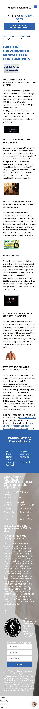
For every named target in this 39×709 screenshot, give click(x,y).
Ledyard (23, 451)
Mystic (9, 454)
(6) (26, 401)
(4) (16, 284)
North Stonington (11, 458)
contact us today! (12, 603)
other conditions (27, 417)
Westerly (10, 465)
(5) (31, 333)
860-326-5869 (25, 17)
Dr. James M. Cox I (28, 688)
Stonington (11, 462)
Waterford (25, 462)
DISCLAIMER (12, 684)
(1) (11, 110)
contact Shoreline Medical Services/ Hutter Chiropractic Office (19, 426)
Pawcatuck (25, 456)
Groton (9, 451)
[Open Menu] (35, 6)
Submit (19, 664)
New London (26, 454)
